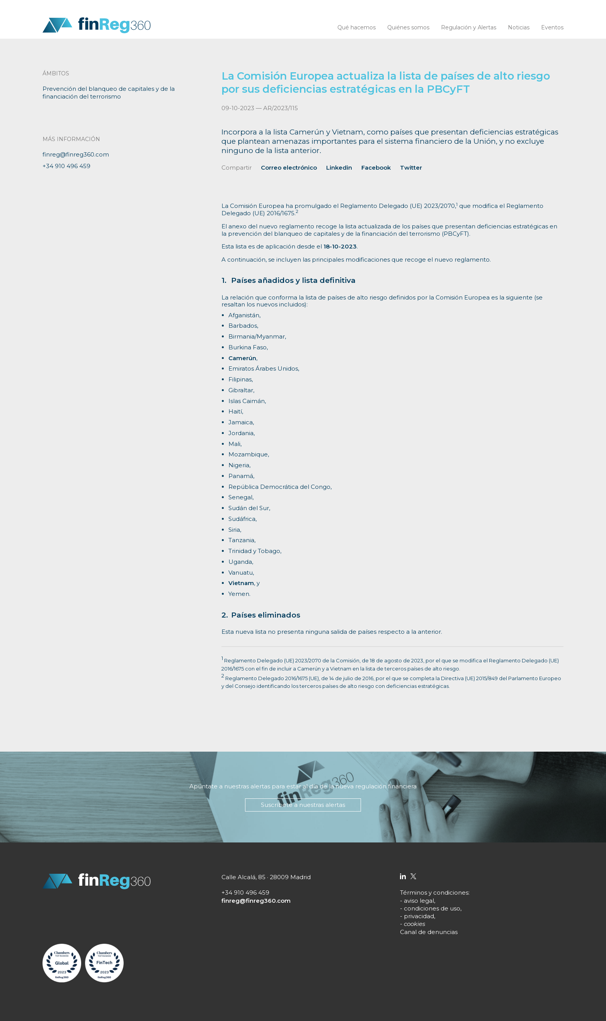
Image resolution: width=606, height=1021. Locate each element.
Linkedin (339, 167)
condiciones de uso (432, 908)
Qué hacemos (356, 27)
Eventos (552, 27)
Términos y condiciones (434, 892)
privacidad (419, 916)
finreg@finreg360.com (76, 154)
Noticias (518, 27)
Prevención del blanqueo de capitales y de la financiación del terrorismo (109, 92)
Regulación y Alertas (468, 27)
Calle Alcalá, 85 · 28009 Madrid (266, 877)
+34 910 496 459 (66, 166)
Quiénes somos (408, 27)
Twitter (411, 167)
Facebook (376, 167)
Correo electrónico (289, 167)
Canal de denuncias (429, 932)
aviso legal (419, 900)
